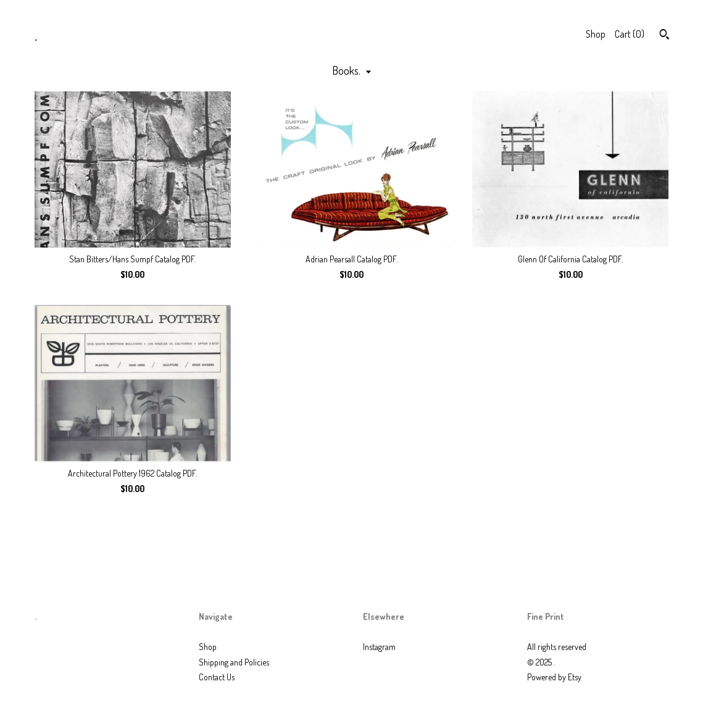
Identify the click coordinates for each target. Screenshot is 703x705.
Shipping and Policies (234, 662)
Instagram (379, 646)
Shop (595, 34)
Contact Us (217, 677)
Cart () (629, 34)
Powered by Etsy (554, 677)
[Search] (664, 36)
